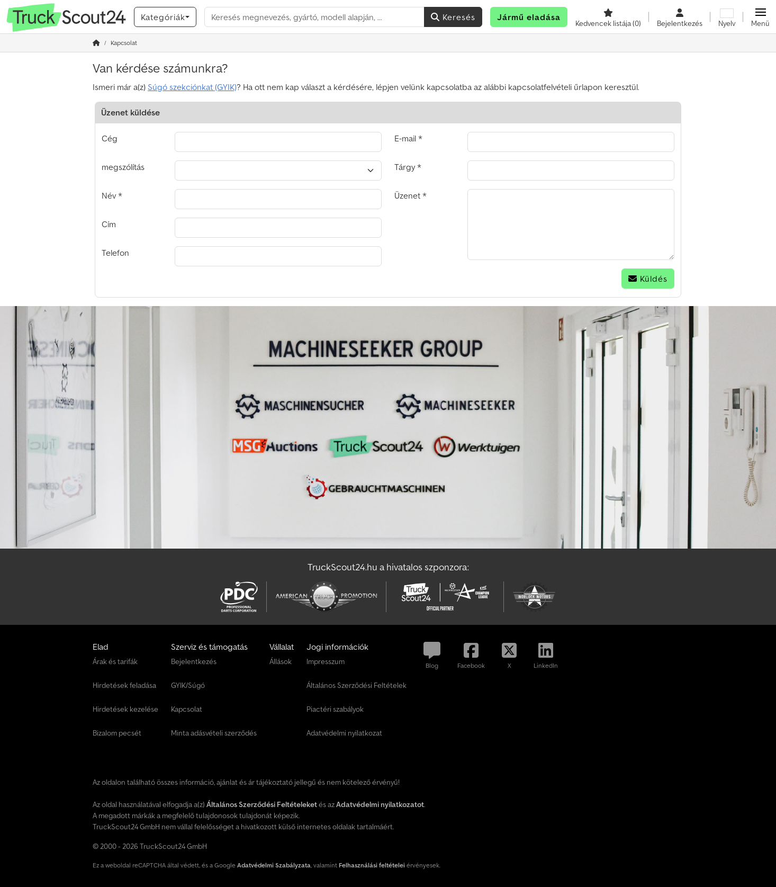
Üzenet (407, 195)
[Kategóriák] (165, 17)
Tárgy (404, 167)
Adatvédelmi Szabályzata (274, 865)
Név (109, 195)
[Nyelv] (726, 17)
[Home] (96, 43)
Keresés (453, 17)
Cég (110, 138)
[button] (760, 17)
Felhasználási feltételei (372, 865)
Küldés (647, 278)
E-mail (405, 138)
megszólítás (123, 167)
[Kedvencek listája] (608, 17)
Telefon (115, 252)
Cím (109, 224)
